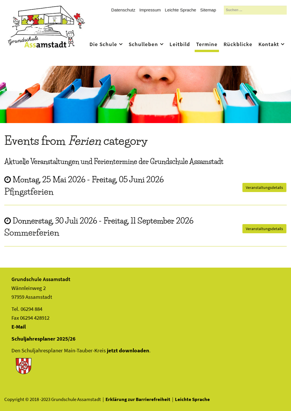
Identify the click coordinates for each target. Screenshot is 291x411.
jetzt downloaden (128, 350)
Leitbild (180, 44)
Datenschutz (123, 9)
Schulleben (143, 44)
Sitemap (208, 9)
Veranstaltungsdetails (264, 187)
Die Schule (103, 44)
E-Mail (18, 326)
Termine (207, 44)
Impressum (150, 9)
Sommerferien (31, 232)
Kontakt (268, 44)
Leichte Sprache (180, 9)
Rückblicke (238, 44)
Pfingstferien (28, 191)
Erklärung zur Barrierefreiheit (137, 399)
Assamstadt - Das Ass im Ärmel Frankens (46, 35)
